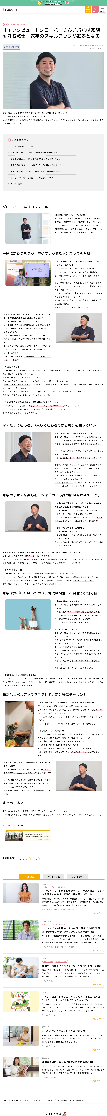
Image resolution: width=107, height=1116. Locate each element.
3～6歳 (93, 45)
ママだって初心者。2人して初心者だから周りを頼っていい (36, 159)
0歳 (80, 45)
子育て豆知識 (48, 961)
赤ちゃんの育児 (61, 961)
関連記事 (29, 876)
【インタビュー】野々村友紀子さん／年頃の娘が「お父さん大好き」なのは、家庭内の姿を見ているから (73, 893)
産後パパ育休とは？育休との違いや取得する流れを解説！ (73, 965)
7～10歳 (100, 45)
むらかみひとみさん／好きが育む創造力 (63, 1031)
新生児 (74, 45)
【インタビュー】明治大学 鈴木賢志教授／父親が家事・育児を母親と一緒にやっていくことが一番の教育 (72, 930)
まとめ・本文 (16, 184)
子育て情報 (14, 1100)
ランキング (77, 876)
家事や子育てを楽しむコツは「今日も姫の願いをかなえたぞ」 (37, 165)
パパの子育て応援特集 (17, 24)
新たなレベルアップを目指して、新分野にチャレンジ (33, 178)
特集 (5, 24)
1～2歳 (86, 45)
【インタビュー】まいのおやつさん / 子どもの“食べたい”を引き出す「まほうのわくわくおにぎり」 (71, 998)
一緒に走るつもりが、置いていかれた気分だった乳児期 (34, 152)
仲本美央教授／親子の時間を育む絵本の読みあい (68, 1062)
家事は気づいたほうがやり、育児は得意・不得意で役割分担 (36, 171)
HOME (5, 1100)
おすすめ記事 (53, 876)
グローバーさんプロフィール (23, 146)
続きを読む (97, 913)
